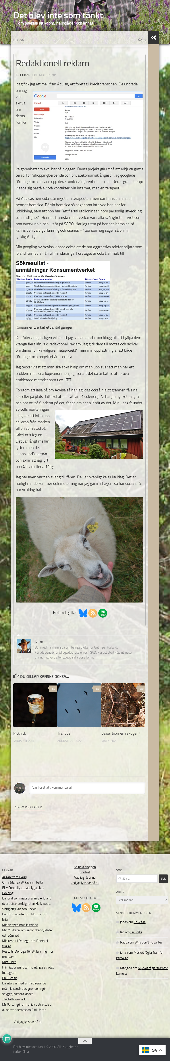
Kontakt (85, 872)
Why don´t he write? (148, 942)
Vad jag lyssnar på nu (28, 1022)
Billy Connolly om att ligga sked (23, 888)
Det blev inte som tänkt (58, 15)
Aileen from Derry (14, 877)
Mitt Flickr (9, 962)
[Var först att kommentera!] (87, 788)
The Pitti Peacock (14, 999)
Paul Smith (9, 978)
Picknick (19, 733)
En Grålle (140, 922)
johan (24, 75)
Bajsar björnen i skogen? (120, 733)
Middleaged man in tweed (20, 925)
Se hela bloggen (85, 867)
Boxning (8, 893)
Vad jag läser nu (85, 878)
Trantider (64, 733)
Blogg (18, 40)
